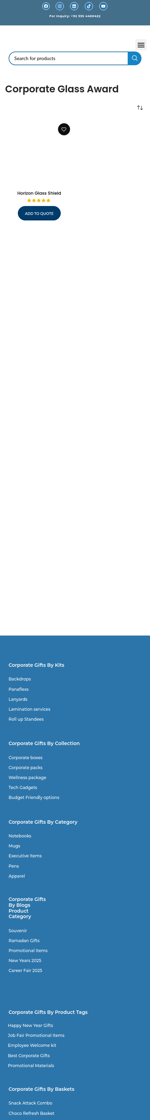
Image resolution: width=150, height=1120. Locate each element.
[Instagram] (60, 6)
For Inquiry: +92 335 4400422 (75, 16)
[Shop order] (140, 108)
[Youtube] (103, 6)
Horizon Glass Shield (39, 193)
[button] (141, 44)
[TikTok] (89, 6)
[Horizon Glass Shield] (39, 154)
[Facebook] (46, 6)
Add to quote (39, 213)
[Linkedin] (74, 6)
